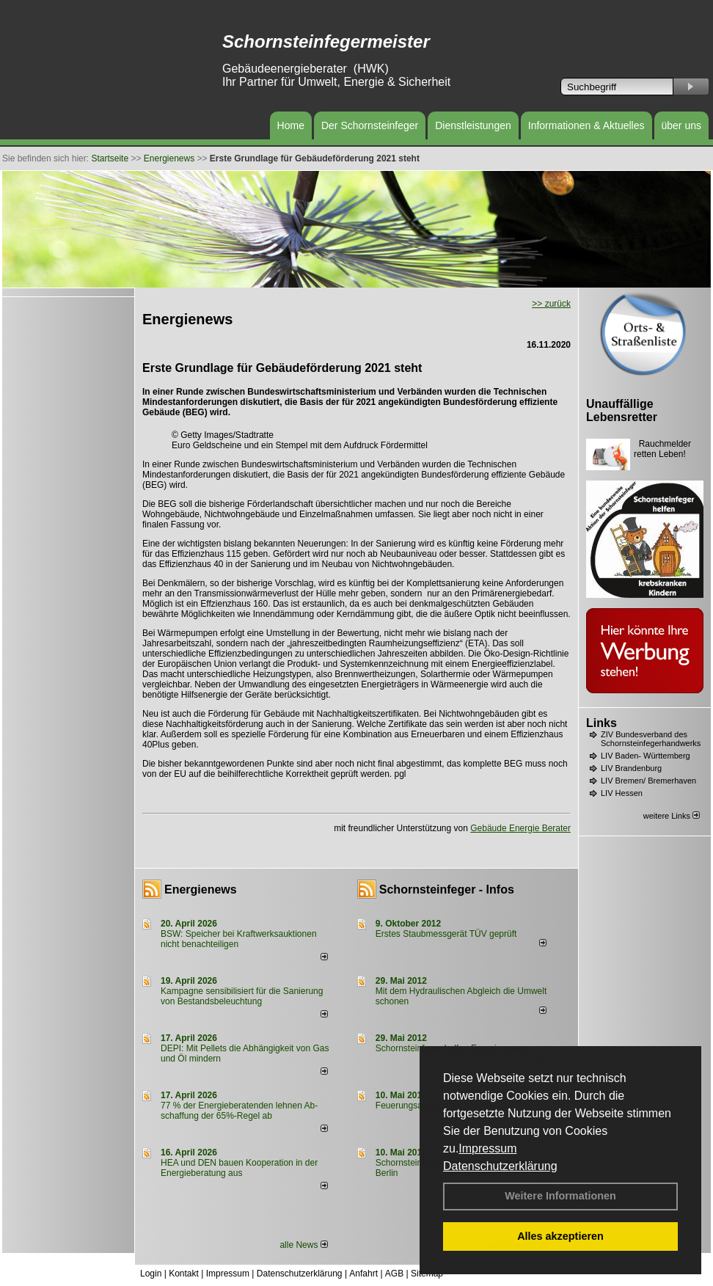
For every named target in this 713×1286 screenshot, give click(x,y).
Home (290, 125)
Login (150, 1273)
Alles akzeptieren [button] (560, 1236)
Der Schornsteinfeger (369, 125)
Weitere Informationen (560, 1196)
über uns (681, 125)
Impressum (487, 1148)
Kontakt (184, 1273)
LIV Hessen (622, 793)
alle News (303, 1245)
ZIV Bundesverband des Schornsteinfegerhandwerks (651, 739)
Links (601, 723)
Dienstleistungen (473, 125)
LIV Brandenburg (631, 768)
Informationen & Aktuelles (586, 125)
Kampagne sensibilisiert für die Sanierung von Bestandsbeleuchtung (242, 996)
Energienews (200, 889)
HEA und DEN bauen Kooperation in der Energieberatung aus (239, 1168)
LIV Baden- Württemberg (645, 755)
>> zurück (551, 304)
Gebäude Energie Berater (520, 828)
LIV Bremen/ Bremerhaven (648, 780)
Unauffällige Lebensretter (621, 410)
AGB (394, 1273)
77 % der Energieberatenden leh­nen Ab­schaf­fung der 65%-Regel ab (239, 1110)
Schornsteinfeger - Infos (446, 889)
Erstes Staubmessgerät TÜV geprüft (446, 934)
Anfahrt (363, 1273)
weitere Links (671, 815)
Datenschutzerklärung (500, 1166)
